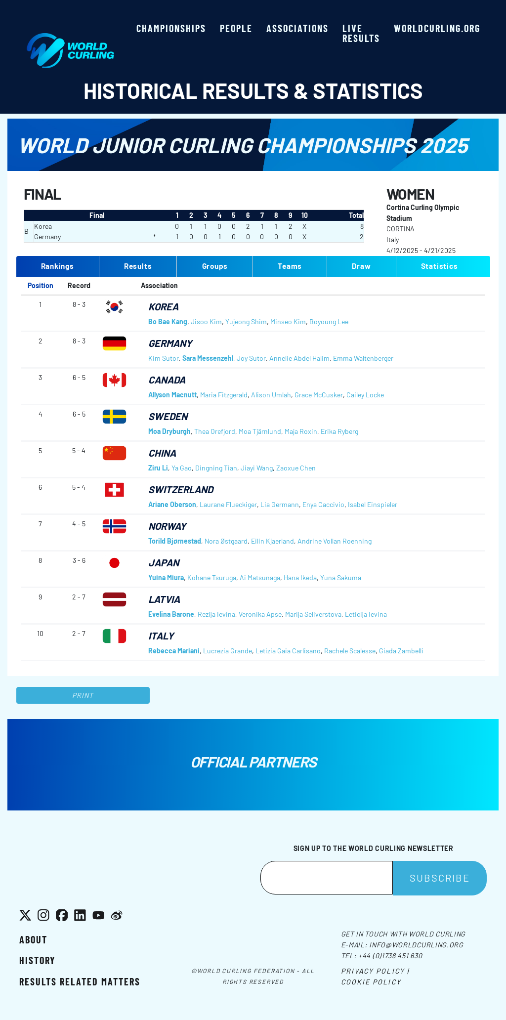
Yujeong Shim (246, 321)
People (236, 28)
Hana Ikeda (300, 577)
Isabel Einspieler (372, 504)
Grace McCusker (319, 394)
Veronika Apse (260, 614)
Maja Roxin (301, 431)
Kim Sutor (163, 358)
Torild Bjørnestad (174, 541)
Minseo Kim (288, 321)
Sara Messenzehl (207, 358)
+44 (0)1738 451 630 (390, 955)
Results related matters (79, 981)
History (37, 960)
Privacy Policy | (375, 971)
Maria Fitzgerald (224, 394)
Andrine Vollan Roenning (334, 541)
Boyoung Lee (328, 321)
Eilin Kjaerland (272, 541)
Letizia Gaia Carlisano (288, 650)
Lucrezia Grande (227, 650)
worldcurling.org (437, 28)
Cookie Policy (371, 982)
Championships (171, 28)
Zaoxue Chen (296, 468)
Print (83, 695)
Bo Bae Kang (167, 321)
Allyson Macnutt (172, 394)
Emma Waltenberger (363, 358)
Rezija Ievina (216, 614)
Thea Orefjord (214, 431)
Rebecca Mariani (174, 650)
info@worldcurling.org (416, 944)
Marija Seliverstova (313, 614)
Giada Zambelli (401, 650)
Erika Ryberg (339, 431)
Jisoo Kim (206, 321)
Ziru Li (158, 468)
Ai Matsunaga (260, 577)
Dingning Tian (216, 468)
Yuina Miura (166, 577)
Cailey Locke (365, 394)
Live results (361, 33)
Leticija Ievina (366, 614)
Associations (297, 28)
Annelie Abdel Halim (299, 358)
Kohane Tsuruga (211, 577)
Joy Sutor (251, 358)
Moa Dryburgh (169, 431)
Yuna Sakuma (340, 577)
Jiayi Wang (257, 468)
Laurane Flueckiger (228, 504)
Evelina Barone (171, 614)
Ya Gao (181, 468)
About (33, 939)
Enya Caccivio (323, 504)
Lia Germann (279, 504)
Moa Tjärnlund (260, 431)
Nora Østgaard (226, 541)
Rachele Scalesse (350, 650)
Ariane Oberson (172, 504)
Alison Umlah (271, 394)
